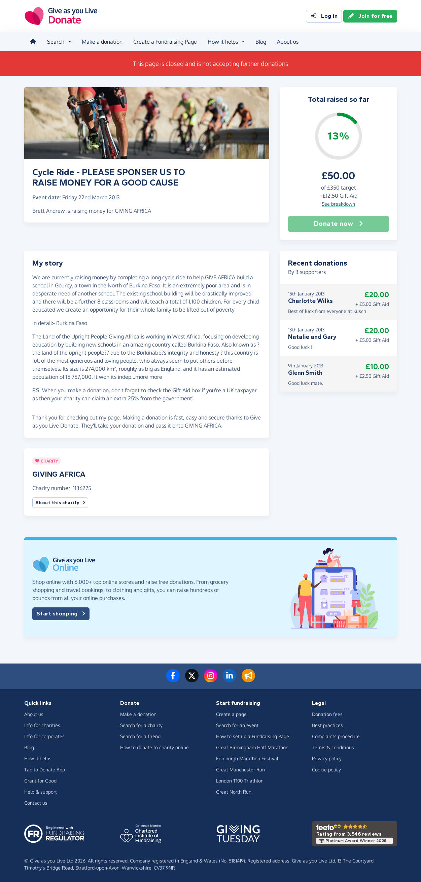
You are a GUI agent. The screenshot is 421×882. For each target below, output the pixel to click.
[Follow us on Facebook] (173, 679)
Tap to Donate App (44, 769)
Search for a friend (140, 736)
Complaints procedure (336, 736)
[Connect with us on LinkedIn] (229, 679)
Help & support (40, 792)
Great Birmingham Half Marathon (252, 747)
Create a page (231, 714)
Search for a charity (141, 725)
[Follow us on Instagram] (210, 679)
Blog (260, 41)
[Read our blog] (248, 679)
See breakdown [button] (338, 204)
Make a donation (102, 41)
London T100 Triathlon (240, 781)
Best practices (327, 725)
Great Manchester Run (240, 769)
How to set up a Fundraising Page (252, 736)
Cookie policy (326, 769)
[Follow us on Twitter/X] (192, 679)
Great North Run (233, 792)
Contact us (35, 803)
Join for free (370, 16)
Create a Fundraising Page (165, 41)
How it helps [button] (223, 41)
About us (288, 41)
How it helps (37, 758)
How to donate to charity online (154, 747)
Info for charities (42, 725)
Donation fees (327, 714)
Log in (324, 16)
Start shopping (61, 614)
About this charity (60, 502)
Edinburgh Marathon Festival (247, 758)
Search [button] (55, 41)
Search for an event (237, 725)
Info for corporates (44, 736)
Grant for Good (40, 781)
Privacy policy (327, 758)
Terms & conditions (333, 747)
